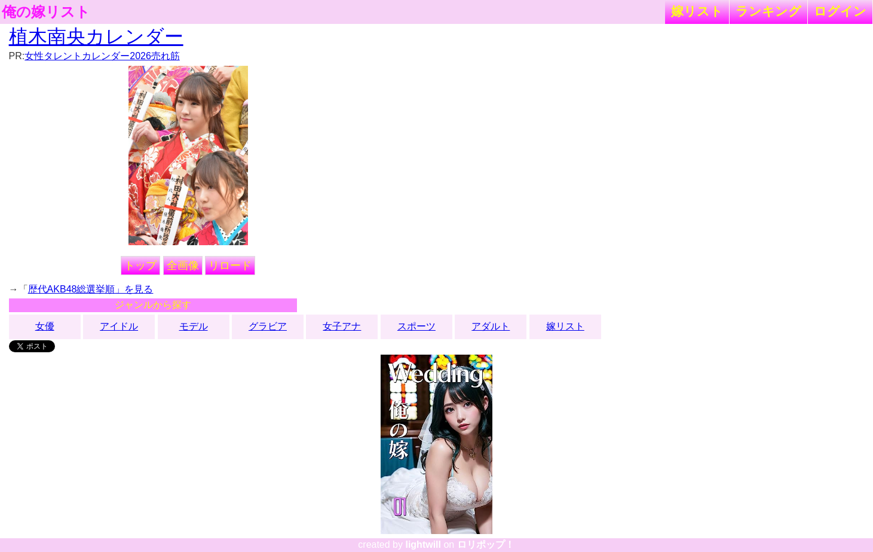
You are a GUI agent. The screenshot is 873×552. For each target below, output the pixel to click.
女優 (44, 326)
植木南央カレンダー (96, 36)
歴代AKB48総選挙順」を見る (91, 289)
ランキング (768, 11)
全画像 (183, 266)
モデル (193, 326)
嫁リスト (697, 11)
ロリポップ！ (485, 544)
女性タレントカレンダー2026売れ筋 (102, 56)
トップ (140, 266)
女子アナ (342, 326)
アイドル (119, 326)
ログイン (840, 11)
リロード (230, 266)
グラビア (268, 326)
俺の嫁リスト (46, 12)
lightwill (423, 544)
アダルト (490, 326)
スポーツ (416, 326)
